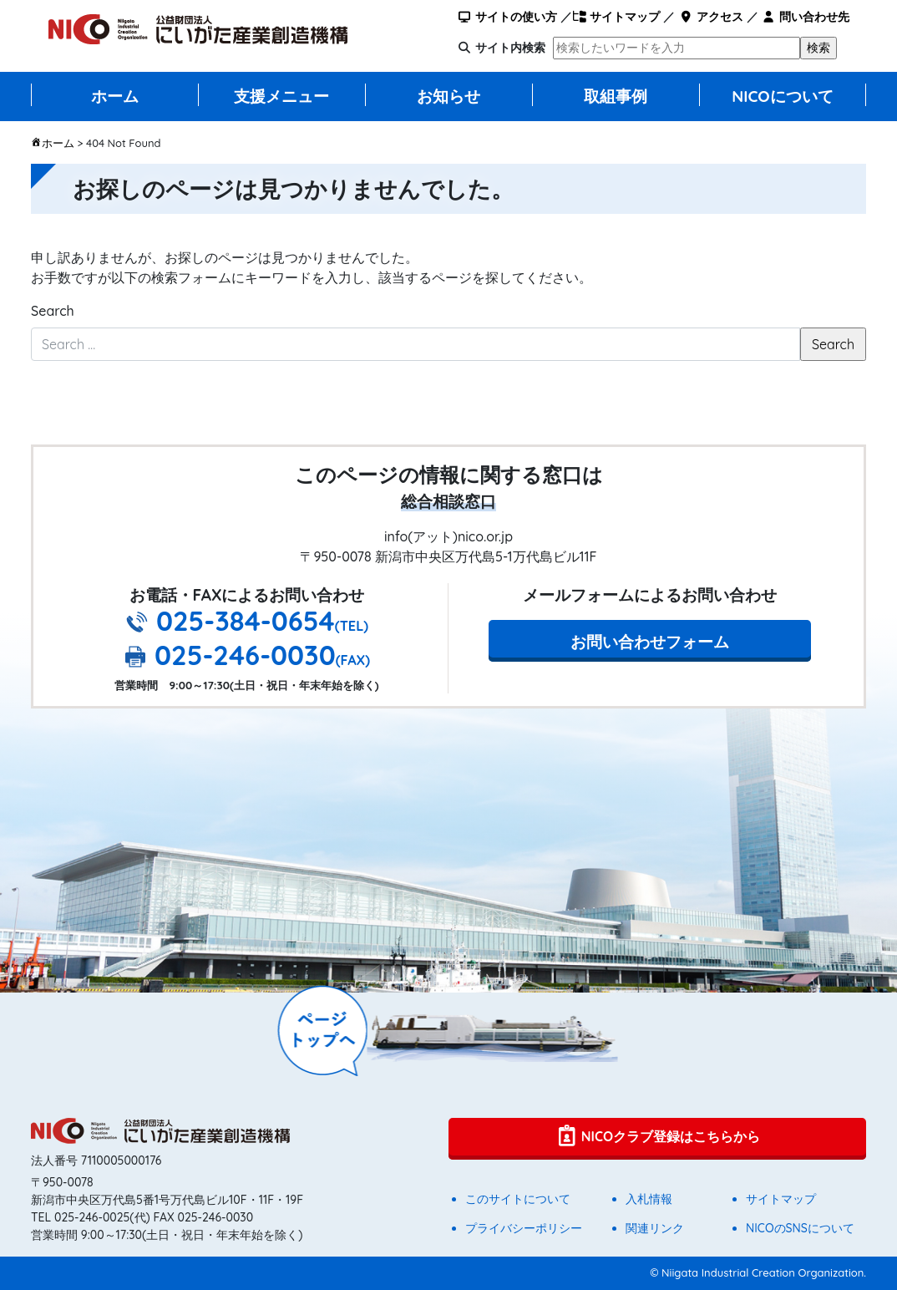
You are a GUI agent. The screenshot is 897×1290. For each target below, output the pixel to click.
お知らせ (448, 96)
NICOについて (783, 96)
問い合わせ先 (805, 16)
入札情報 (649, 1198)
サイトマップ (616, 16)
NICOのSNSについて (800, 1228)
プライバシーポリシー (523, 1228)
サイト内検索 (510, 47)
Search (52, 310)
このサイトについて (517, 1198)
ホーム (115, 96)
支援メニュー (281, 96)
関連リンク (655, 1228)
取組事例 (615, 96)
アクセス (710, 16)
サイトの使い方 (507, 16)
